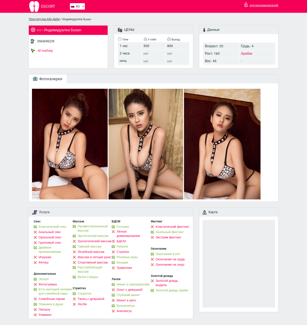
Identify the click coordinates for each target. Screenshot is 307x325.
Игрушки (45, 257)
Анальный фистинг (170, 232)
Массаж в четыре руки (94, 257)
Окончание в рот (168, 254)
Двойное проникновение (50, 250)
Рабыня (122, 246)
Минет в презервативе (133, 284)
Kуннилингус (126, 306)
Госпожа (123, 227)
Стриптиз (84, 293)
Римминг (45, 315)
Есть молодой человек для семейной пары (55, 291)
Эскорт (44, 279)
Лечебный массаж (91, 252)
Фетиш (44, 262)
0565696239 (45, 41)
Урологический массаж (95, 241)
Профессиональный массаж (93, 228)
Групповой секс (50, 243)
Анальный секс (50, 232)
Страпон (123, 252)
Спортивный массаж (93, 262)
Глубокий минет (128, 295)
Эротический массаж (93, 236)
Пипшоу (44, 309)
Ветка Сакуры (88, 277)
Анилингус (124, 311)
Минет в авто (126, 300)
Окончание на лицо (170, 264)
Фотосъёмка (48, 284)
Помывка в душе (51, 304)
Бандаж (122, 262)
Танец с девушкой (91, 299)
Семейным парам (52, 299)
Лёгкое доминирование (128, 234)
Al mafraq (42, 51)
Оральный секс (50, 237)
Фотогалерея (47, 79)
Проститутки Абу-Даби (44, 19)
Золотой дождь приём (172, 290)
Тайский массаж (89, 246)
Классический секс (52, 227)
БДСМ (121, 241)
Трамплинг (124, 268)
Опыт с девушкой (129, 290)
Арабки (246, 54)
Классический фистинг (172, 227)
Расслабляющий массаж (90, 269)
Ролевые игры (127, 257)
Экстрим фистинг (168, 237)
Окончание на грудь (170, 259)
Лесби (82, 304)
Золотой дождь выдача (167, 283)
